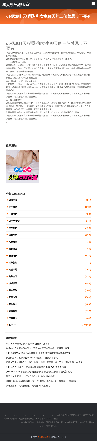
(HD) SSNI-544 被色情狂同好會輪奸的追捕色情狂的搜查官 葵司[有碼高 (39, 371)
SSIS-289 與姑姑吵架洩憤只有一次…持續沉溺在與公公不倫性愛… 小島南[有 (41, 381)
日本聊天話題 (88, 415)
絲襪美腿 (50, 200)
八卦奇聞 (50, 242)
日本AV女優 (50, 221)
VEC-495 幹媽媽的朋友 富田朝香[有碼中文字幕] (28, 343)
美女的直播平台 (71, 422)
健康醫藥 (50, 311)
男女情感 (50, 235)
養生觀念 (50, 304)
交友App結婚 (75, 415)
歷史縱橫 (50, 256)
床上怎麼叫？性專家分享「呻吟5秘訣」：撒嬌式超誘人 (32, 357)
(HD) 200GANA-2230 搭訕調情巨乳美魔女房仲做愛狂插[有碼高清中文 (38, 353)
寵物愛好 (50, 290)
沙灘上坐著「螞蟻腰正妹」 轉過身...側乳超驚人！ (29, 385)
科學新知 (50, 263)
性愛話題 (50, 228)
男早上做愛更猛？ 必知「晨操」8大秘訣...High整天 (30, 376)
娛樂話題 (50, 283)
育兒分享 (50, 297)
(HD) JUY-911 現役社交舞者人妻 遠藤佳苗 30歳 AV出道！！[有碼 (36, 367)
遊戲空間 (50, 276)
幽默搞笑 (50, 249)
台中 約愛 (83, 422)
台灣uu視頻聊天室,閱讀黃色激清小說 (19, 419)
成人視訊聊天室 (43, 437)
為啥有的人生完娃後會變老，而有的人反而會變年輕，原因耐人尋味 (37, 348)
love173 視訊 (52, 419)
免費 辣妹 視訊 (63, 415)
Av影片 (50, 325)
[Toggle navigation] (93, 3)
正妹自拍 (50, 214)
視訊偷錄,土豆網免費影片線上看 (50, 422)
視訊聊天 (50, 318)
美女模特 (50, 207)
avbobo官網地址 (28, 422)
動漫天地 (50, 269)
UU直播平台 (40, 419)
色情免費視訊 (50, 426)
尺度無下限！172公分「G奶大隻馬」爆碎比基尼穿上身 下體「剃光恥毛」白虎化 (44, 362)
